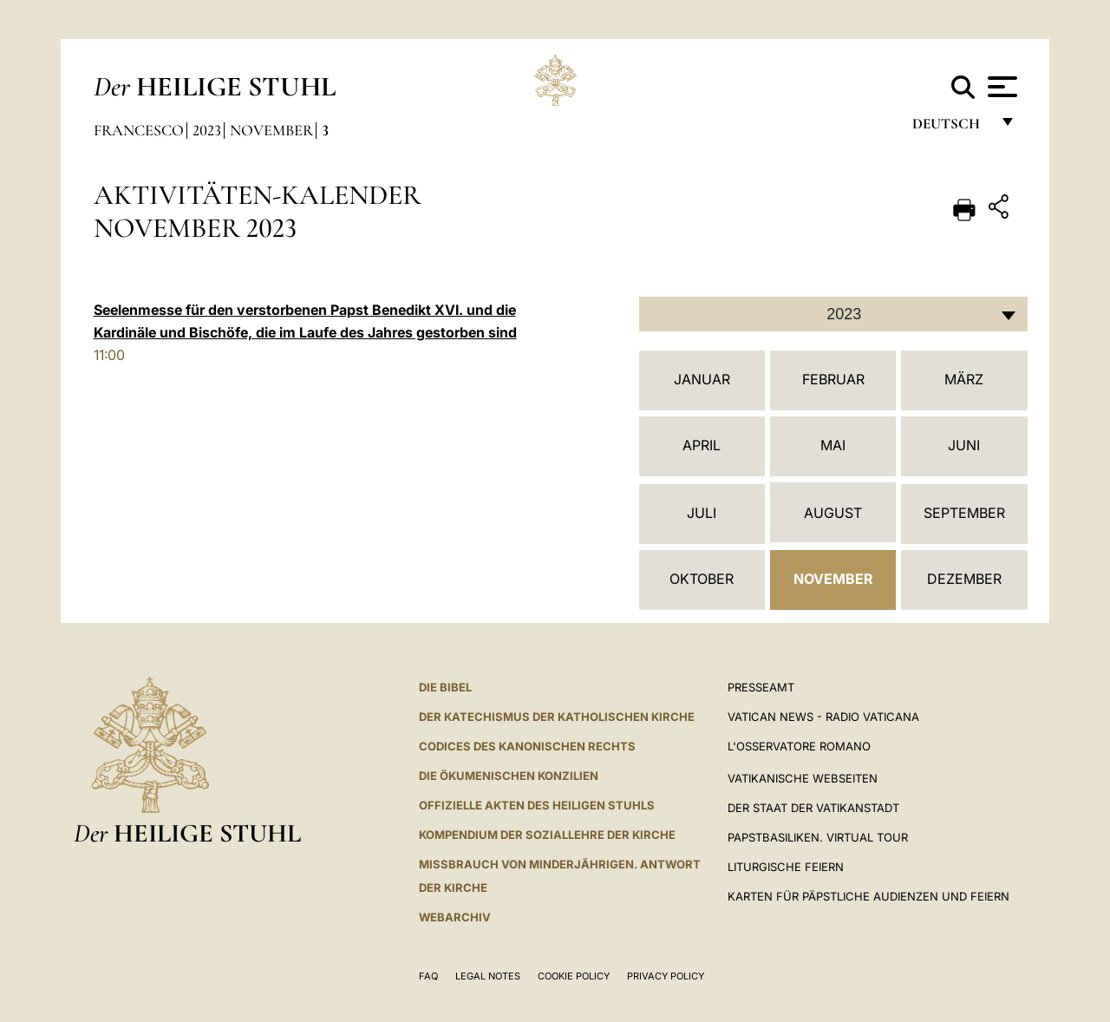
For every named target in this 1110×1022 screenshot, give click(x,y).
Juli (701, 512)
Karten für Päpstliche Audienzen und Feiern (868, 896)
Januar (702, 379)
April (701, 445)
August (833, 512)
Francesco (139, 130)
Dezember (964, 578)
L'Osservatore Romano (799, 746)
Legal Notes (487, 976)
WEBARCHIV (455, 917)
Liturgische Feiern (786, 867)
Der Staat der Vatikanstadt (813, 808)
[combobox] (833, 314)
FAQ (428, 976)
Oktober (701, 578)
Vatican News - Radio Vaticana (823, 717)
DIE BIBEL (445, 687)
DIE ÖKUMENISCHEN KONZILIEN (508, 776)
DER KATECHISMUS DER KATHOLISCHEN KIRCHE (557, 717)
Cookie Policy (574, 976)
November (271, 130)
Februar (833, 379)
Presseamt (761, 687)
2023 (207, 130)
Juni (964, 445)
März (963, 379)
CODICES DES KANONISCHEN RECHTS (527, 746)
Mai (833, 445)
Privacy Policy (665, 976)
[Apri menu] (1000, 87)
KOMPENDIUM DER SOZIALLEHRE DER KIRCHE (547, 835)
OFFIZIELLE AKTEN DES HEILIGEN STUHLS (537, 805)
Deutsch (951, 128)
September (964, 512)
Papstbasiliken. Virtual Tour (818, 837)
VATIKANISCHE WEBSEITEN (803, 778)
